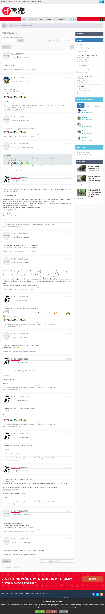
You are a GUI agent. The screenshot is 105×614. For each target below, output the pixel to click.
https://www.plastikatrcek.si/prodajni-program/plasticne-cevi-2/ (31, 158)
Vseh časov (81, 105)
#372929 (68, 117)
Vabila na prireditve (84, 80)
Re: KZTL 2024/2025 (19, 78)
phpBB (81, 598)
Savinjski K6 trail (82, 45)
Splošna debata (83, 59)
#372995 (68, 539)
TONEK (14, 57)
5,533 (91, 119)
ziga (16, 37)
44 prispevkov (52, 41)
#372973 (68, 434)
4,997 (91, 140)
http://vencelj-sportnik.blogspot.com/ (14, 109)
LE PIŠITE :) (92, 579)
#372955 (68, 359)
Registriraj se (32, 2)
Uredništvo (5, 593)
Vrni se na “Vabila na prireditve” (12, 567)
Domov (3, 2)
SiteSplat (70, 598)
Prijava (40, 2)
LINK (10, 214)
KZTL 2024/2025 (9, 33)
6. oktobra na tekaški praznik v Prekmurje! (93, 167)
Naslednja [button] (70, 41)
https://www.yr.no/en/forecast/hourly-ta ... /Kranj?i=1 (19, 527)
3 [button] (64, 41)
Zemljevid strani (10, 2)
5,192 (91, 133)
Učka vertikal (81, 87)
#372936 (68, 143)
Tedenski (97, 106)
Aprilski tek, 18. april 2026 (84, 76)
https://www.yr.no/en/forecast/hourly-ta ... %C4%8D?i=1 (20, 247)
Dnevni (88, 106)
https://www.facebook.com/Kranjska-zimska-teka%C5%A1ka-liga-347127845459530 (29, 224)
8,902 (91, 112)
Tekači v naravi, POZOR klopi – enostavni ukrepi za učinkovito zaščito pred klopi (94, 193)
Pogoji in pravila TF (43, 593)
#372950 (68, 333)
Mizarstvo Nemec (22, 160)
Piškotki (20, 593)
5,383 (91, 126)
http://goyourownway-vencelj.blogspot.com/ (17, 107)
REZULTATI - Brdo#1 (9, 481)
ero (11, 37)
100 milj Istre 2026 (82, 66)
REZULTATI (6, 310)
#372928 (68, 78)
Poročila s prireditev (85, 49)
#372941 (68, 177)
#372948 (68, 296)
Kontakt (4, 596)
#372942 (68, 233)
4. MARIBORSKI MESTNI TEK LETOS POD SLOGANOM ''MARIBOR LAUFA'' (94, 179)
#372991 (68, 511)
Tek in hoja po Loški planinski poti (87, 55)
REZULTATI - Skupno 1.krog (11, 489)
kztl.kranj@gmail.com (9, 210)
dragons (20, 37)
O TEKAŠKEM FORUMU (21, 2)
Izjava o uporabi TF (30, 593)
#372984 (68, 467)
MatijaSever (15, 147)
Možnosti (44, 561)
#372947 (68, 259)
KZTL (13, 181)
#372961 (68, 397)
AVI (13, 37)
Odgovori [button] (6, 47)
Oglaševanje (13, 593)
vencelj (14, 81)
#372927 (68, 53)
